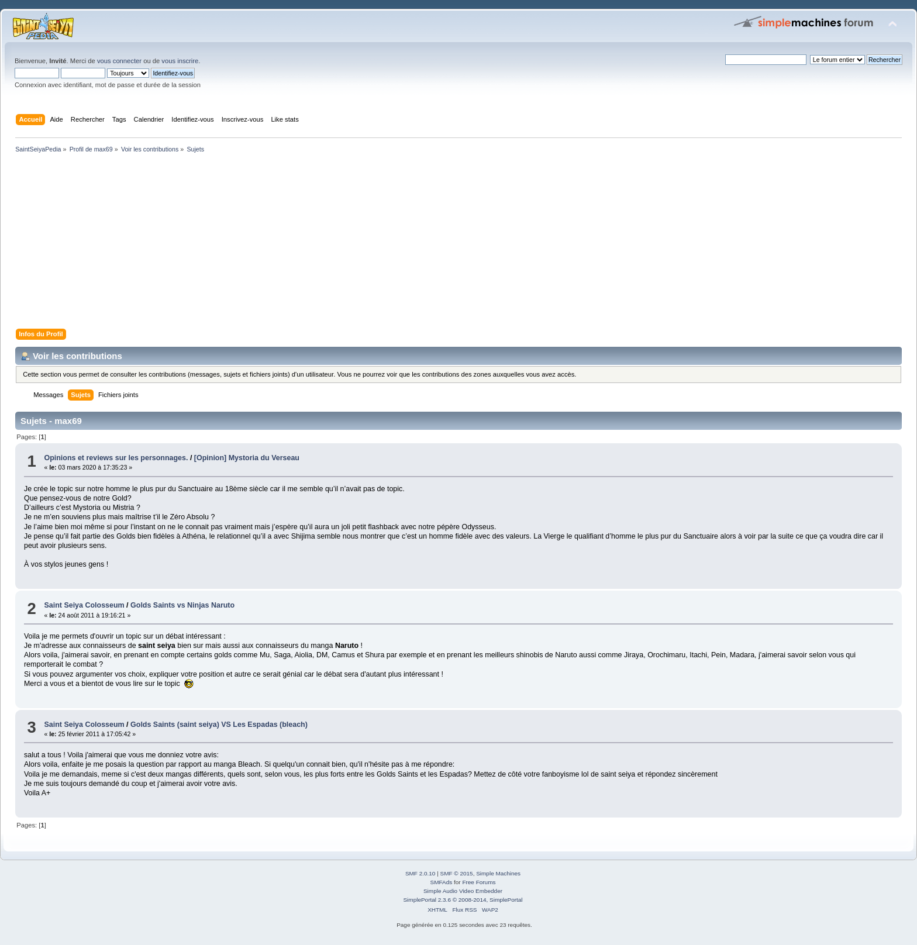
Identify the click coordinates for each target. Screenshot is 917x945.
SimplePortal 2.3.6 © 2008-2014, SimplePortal (462, 899)
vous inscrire (179, 60)
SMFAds (441, 882)
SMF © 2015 (456, 873)
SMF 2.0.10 (420, 873)
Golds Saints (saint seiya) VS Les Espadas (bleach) (219, 724)
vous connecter (119, 60)
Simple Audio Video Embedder (462, 891)
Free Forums (478, 882)
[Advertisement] (362, 243)
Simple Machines (498, 873)
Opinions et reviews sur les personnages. (116, 458)
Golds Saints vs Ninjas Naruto (182, 605)
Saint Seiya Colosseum (84, 605)
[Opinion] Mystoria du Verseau (246, 458)
